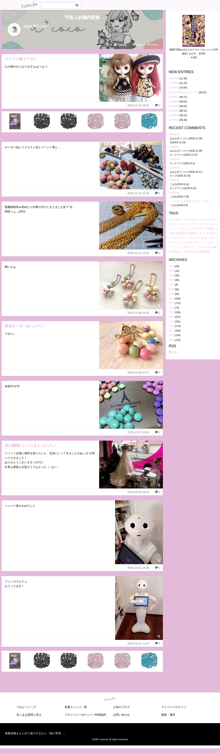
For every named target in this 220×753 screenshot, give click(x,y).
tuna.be (110, 699)
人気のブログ (121, 707)
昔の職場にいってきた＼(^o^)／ (31, 446)
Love (137, 44)
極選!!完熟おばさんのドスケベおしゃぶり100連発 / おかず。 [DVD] (193, 51)
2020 (172, 289)
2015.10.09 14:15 (138, 312)
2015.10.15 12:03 (138, 193)
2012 (172, 325)
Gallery (120, 44)
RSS (173, 352)
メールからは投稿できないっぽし (190, 201)
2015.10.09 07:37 (138, 372)
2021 (172, 284)
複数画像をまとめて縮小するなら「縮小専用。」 (35, 733)
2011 (172, 330)
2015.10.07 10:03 (138, 432)
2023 (172, 275)
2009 (172, 339)
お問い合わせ (121, 714)
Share (152, 44)
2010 (172, 335)
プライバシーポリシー (79, 714)
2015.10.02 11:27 (138, 643)
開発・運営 (168, 714)
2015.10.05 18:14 (138, 492)
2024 (172, 270)
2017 (172, 303)
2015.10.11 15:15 (138, 253)
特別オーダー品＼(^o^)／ (25, 326)
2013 (172, 321)
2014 (172, 316)
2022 (172, 279)
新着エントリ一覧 (76, 707)
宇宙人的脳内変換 (82, 17)
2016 (172, 307)
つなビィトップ (26, 707)
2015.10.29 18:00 (138, 105)
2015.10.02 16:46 (138, 567)
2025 (172, 266)
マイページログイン (173, 707)
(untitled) (174, 78)
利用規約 (100, 714)
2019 (172, 293)
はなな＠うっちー (36, 26)
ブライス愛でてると (21, 59)
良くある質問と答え (29, 714)
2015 (172, 312)
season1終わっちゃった (184, 92)
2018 (172, 298)
